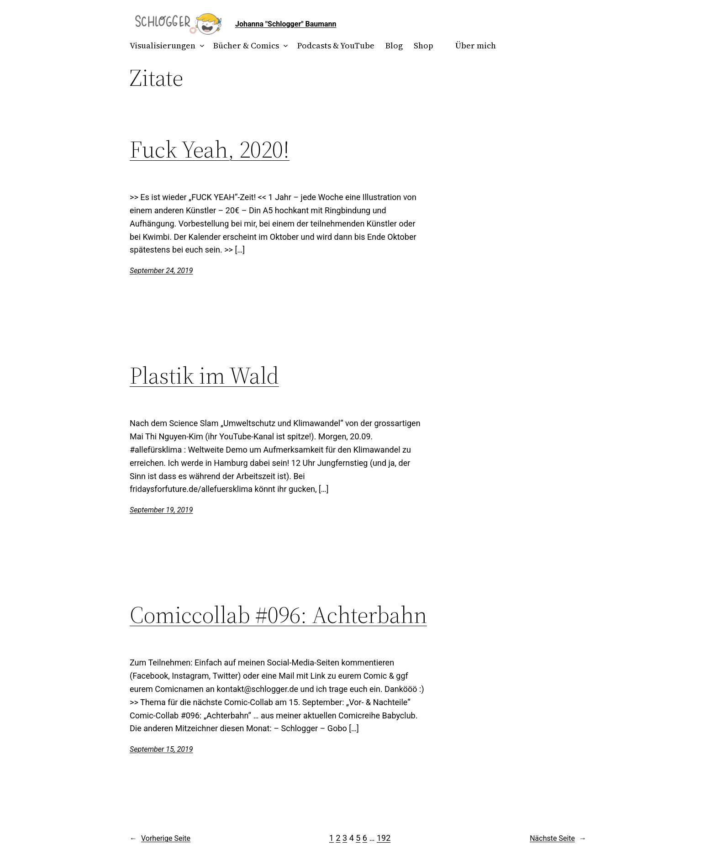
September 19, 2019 (161, 510)
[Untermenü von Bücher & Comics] (283, 45)
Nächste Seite (558, 838)
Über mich (475, 45)
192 (383, 838)
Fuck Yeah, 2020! (210, 149)
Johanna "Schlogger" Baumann (286, 24)
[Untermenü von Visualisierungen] (200, 45)
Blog (394, 45)
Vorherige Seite (160, 838)
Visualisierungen (162, 45)
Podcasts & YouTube (335, 45)
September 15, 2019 (161, 749)
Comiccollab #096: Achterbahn (278, 614)
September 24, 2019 (161, 270)
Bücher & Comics (246, 45)
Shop (423, 45)
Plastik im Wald (204, 375)
